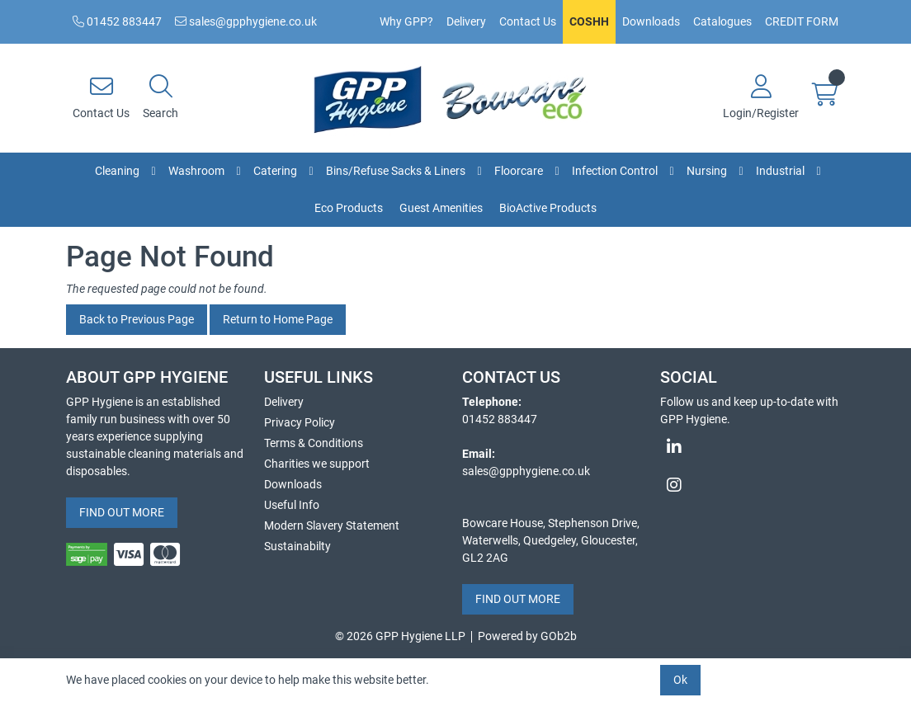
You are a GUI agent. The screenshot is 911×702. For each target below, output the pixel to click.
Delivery (466, 21)
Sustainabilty (297, 546)
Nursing (707, 170)
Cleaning (117, 170)
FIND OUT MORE (121, 512)
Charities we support (317, 463)
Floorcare (518, 170)
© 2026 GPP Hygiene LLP (400, 636)
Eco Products (348, 207)
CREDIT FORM (801, 21)
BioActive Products (548, 207)
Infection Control (615, 170)
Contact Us (527, 21)
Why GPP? (406, 21)
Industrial (780, 170)
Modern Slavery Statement (331, 525)
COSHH (589, 21)
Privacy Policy (299, 422)
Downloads (651, 21)
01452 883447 (117, 21)
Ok (680, 679)
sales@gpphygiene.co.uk (246, 21)
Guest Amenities (441, 207)
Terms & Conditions (313, 443)
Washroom (196, 170)
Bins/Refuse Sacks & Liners (395, 170)
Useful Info (291, 504)
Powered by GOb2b (527, 636)
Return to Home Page (278, 319)
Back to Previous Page (136, 319)
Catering (275, 170)
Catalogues (722, 21)
